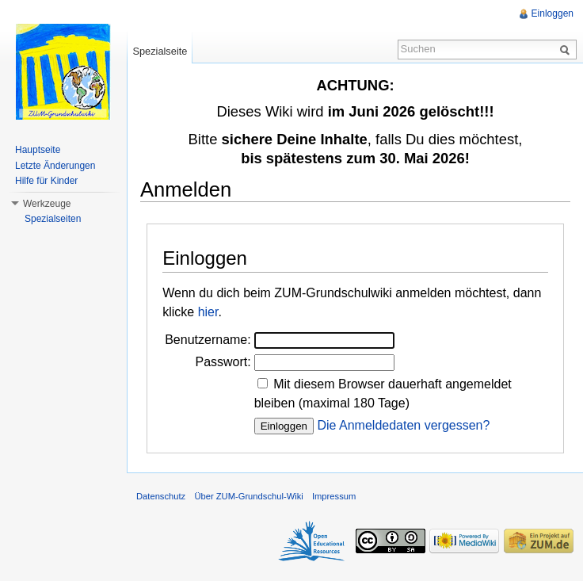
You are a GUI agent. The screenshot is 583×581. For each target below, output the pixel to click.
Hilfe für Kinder (46, 180)
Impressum (334, 496)
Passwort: (222, 362)
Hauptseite (37, 149)
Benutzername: (208, 339)
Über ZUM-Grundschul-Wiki (248, 496)
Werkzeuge (46, 203)
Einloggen (552, 13)
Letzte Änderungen (55, 165)
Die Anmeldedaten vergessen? (403, 425)
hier (208, 312)
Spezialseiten (53, 218)
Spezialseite (159, 51)
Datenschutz (160, 496)
